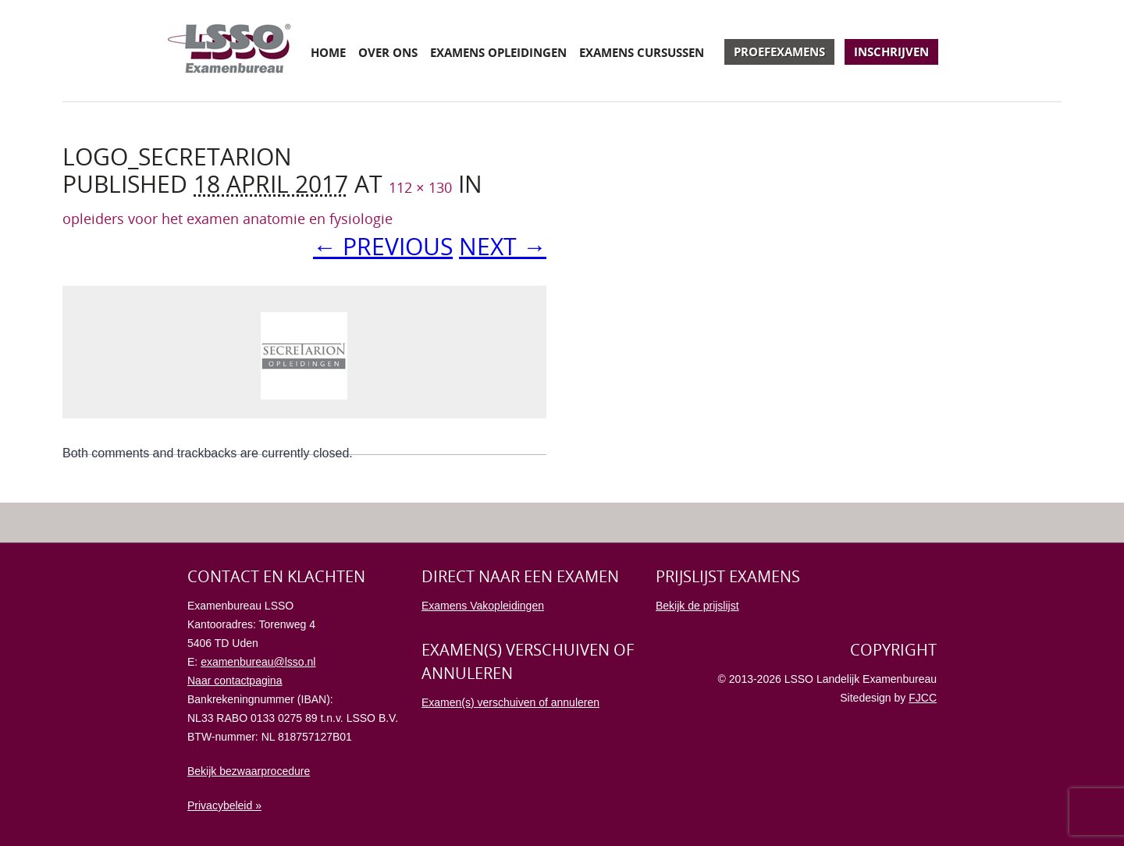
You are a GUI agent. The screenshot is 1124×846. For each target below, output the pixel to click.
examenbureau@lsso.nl (258, 662)
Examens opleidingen (498, 52)
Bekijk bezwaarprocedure (248, 771)
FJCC (923, 697)
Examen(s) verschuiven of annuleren (510, 702)
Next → (502, 246)
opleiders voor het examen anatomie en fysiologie (227, 218)
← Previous (383, 246)
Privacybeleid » (224, 805)
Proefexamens (779, 51)
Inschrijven (891, 51)
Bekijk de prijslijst (697, 605)
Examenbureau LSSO (229, 50)
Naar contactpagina (234, 680)
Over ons (388, 52)
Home (328, 52)
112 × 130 (420, 187)
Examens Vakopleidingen (483, 605)
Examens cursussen (641, 52)
